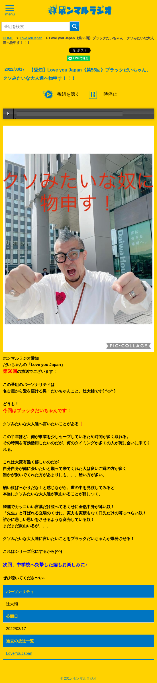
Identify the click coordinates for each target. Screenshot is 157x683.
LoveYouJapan (31, 38)
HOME (8, 38)
